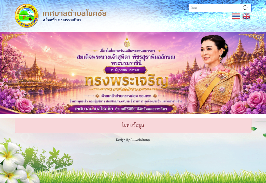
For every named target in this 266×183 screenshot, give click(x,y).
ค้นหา (245, 8)
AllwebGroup (140, 140)
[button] (20, 73)
